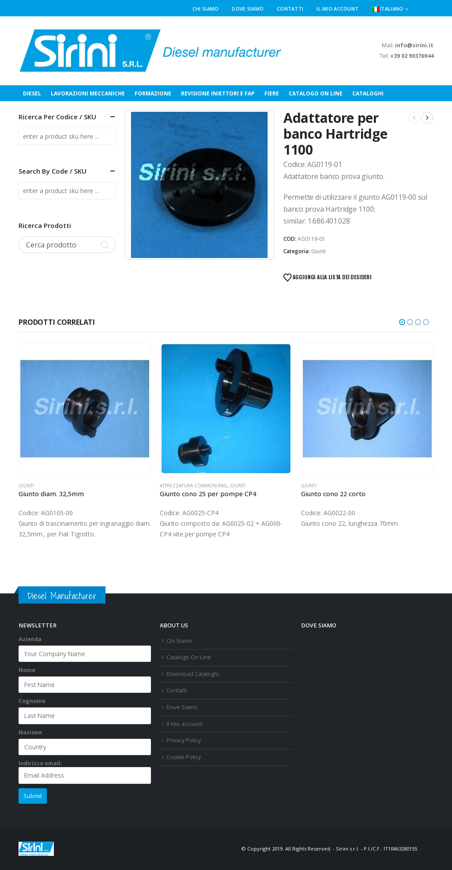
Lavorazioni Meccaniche (88, 93)
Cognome (32, 701)
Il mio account (337, 8)
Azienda (30, 639)
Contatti (290, 8)
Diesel (32, 93)
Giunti (318, 251)
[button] (430, 9)
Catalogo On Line (316, 93)
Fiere (271, 93)
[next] (427, 118)
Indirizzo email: (85, 771)
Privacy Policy (183, 740)
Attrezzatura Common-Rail (193, 485)
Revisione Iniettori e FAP (218, 93)
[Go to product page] (84, 408)
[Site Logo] (151, 50)
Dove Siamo (248, 8)
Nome (27, 670)
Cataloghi (368, 93)
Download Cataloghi (192, 674)
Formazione (153, 93)
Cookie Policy (183, 757)
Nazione (30, 732)
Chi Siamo (205, 8)
